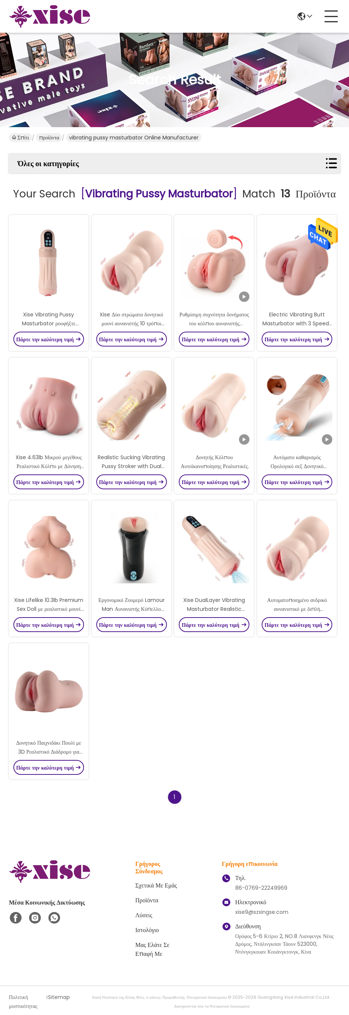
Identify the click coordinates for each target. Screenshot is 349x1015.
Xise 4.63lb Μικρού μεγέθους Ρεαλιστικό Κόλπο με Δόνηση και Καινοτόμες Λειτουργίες (49, 466)
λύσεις (143, 915)
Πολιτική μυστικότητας (23, 1001)
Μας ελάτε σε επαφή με (152, 949)
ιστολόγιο (147, 930)
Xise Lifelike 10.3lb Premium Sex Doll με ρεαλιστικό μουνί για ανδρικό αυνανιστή (48, 609)
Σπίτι (20, 137)
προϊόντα (49, 137)
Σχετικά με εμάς (156, 885)
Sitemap (59, 997)
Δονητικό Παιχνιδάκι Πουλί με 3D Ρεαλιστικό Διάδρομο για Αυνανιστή (48, 751)
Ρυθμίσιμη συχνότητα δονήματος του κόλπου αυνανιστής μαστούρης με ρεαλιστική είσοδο (214, 323)
